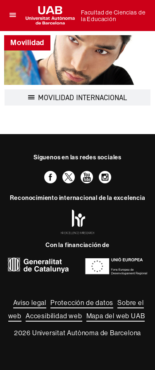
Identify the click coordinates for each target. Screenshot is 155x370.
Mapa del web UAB (115, 316)
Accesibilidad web (54, 316)
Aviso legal (29, 303)
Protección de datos (81, 303)
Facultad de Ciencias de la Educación (113, 15)
